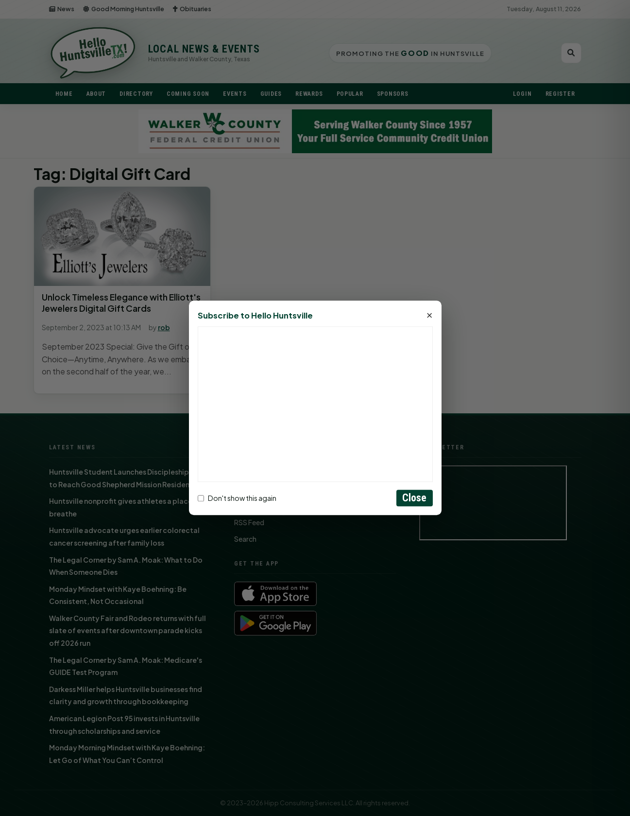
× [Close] (429, 316)
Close (414, 498)
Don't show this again (237, 498)
